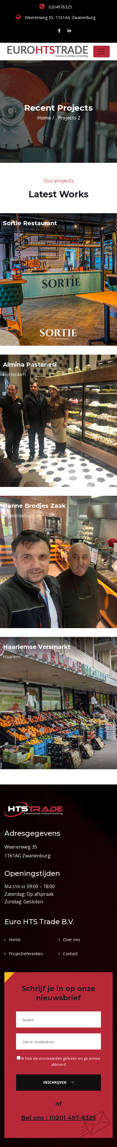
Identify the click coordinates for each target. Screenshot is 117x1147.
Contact (70, 953)
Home (44, 117)
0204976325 (55, 7)
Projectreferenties (26, 953)
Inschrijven (58, 1082)
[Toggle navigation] (101, 51)
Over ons (71, 939)
